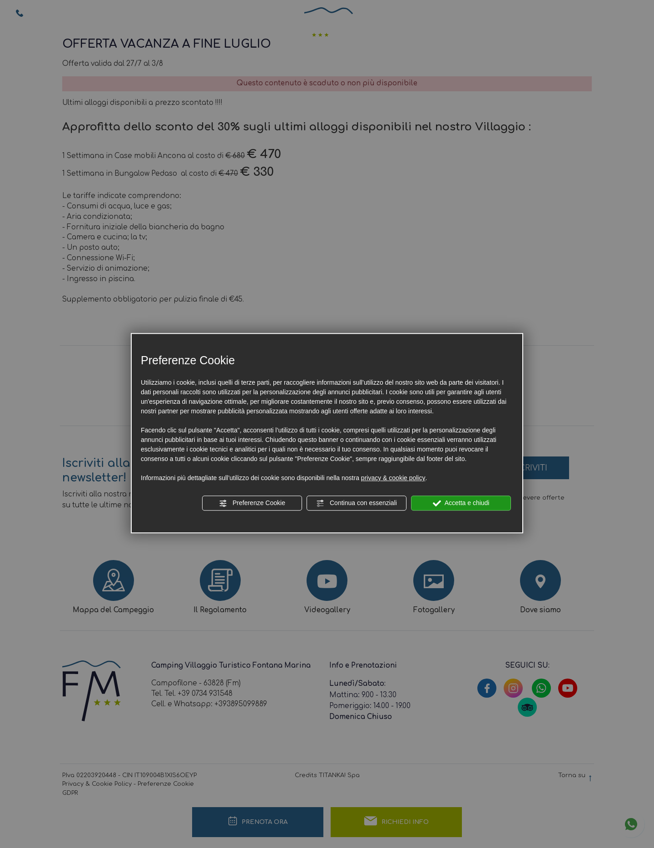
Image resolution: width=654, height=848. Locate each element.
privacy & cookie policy (393, 477)
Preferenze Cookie (252, 503)
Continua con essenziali (356, 503)
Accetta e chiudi (461, 503)
